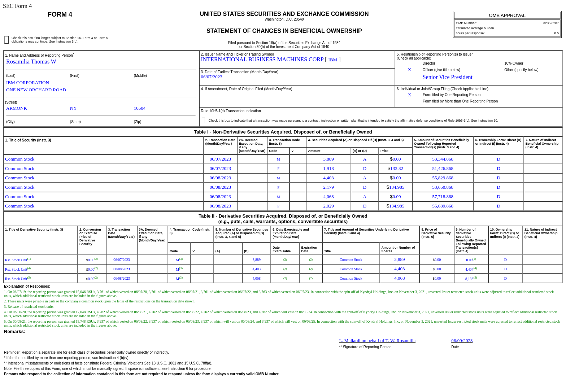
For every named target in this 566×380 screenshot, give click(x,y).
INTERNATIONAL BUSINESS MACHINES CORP (262, 59)
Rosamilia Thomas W (31, 61)
